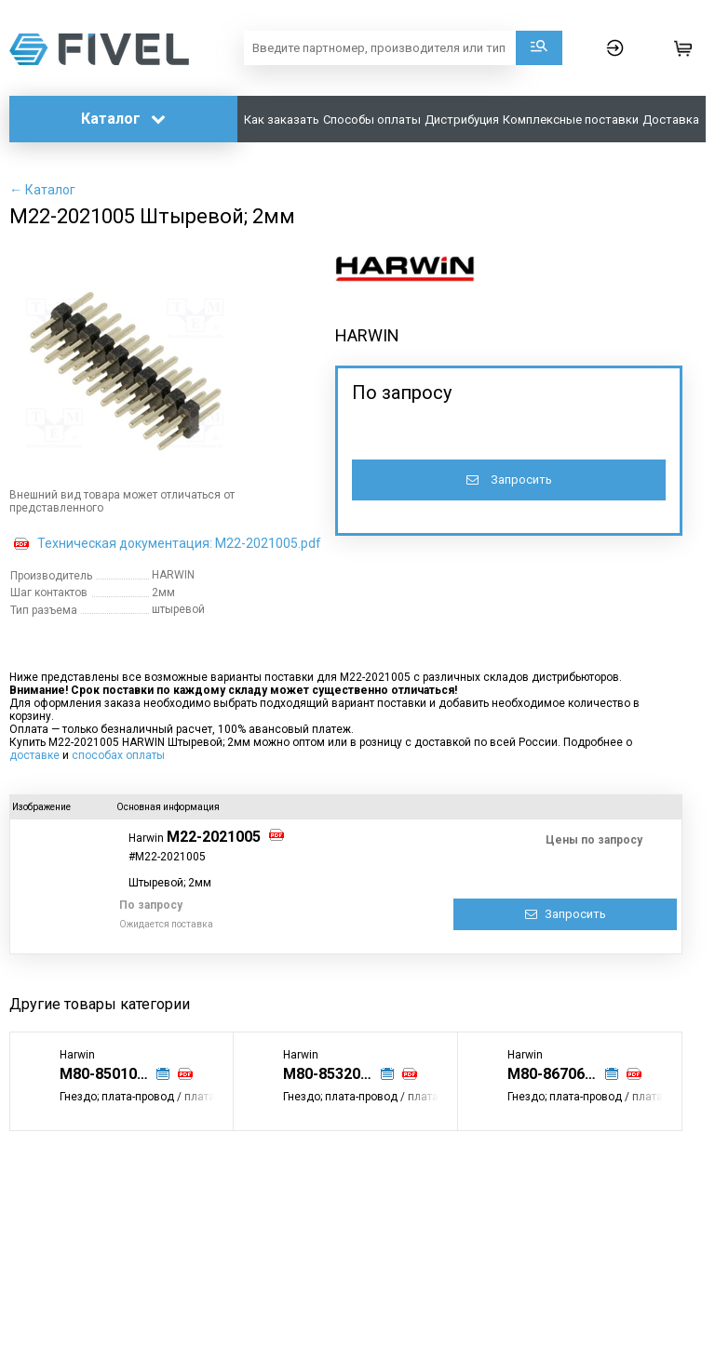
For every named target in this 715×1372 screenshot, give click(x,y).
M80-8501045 (107, 1074)
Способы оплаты (372, 120)
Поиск (539, 48)
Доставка (670, 120)
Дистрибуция (462, 120)
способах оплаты (118, 755)
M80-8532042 (330, 1074)
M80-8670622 (554, 1074)
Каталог (123, 118)
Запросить (509, 479)
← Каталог (42, 189)
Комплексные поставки (571, 120)
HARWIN (367, 335)
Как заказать (281, 120)
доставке (34, 755)
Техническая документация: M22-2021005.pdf (179, 543)
